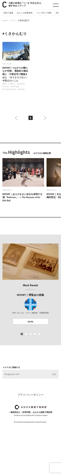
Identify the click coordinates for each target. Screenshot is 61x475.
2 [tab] (26, 334)
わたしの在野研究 (25, 13)
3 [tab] (30, 334)
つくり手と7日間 (43, 13)
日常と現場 (8, 13)
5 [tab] (39, 334)
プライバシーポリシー (31, 394)
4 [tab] (35, 334)
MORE (30, 321)
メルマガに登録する (11, 367)
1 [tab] (21, 334)
